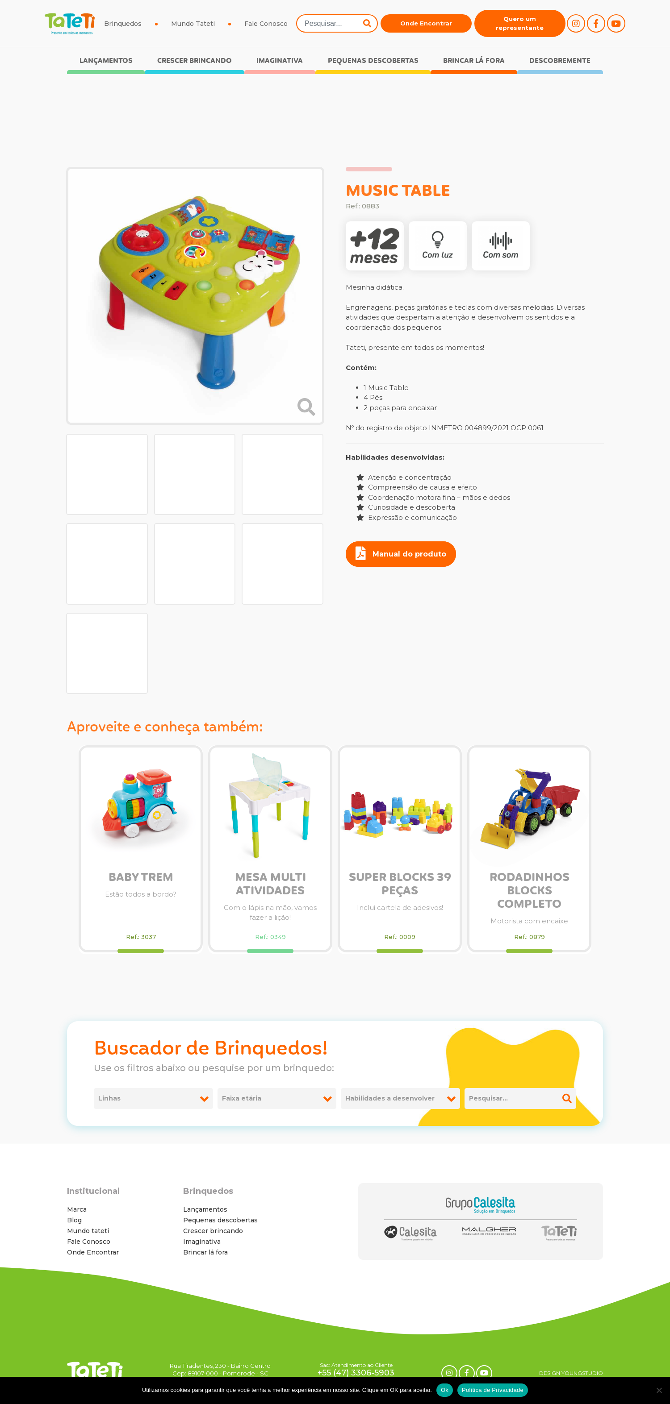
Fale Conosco (266, 24)
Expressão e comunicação (406, 517)
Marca (77, 1209)
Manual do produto (401, 553)
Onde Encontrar (426, 23)
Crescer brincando (194, 61)
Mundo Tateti (193, 24)
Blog (74, 1220)
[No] (658, 1390)
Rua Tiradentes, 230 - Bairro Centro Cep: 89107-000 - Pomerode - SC (220, 1369)
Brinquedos (123, 24)
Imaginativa (279, 61)
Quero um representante (520, 23)
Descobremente (559, 61)
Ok (444, 1390)
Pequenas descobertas (373, 61)
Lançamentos (106, 61)
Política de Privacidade (492, 1390)
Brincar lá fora (474, 61)
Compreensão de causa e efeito (416, 487)
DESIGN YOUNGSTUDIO (571, 1373)
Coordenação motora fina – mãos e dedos (433, 497)
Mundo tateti (88, 1231)
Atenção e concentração (404, 477)
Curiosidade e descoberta (405, 507)
